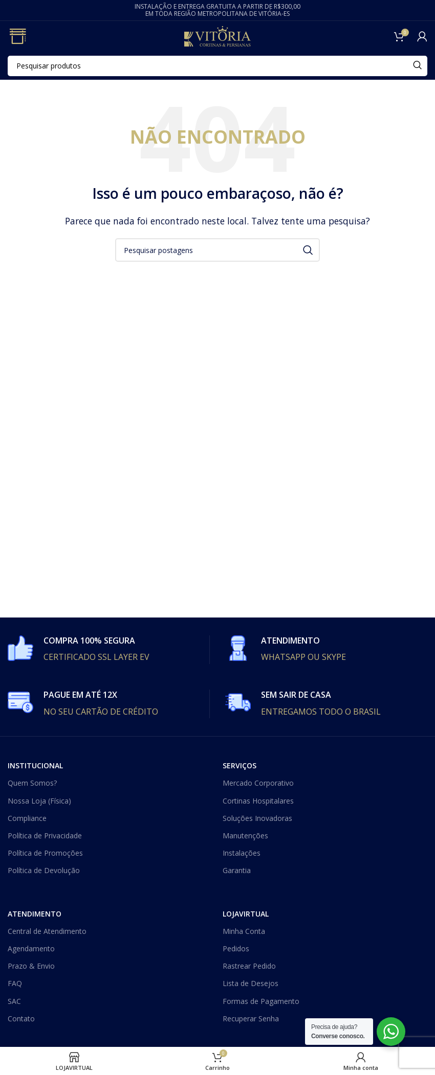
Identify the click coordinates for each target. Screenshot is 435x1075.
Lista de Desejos (250, 983)
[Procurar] (217, 66)
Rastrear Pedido (249, 966)
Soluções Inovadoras (257, 818)
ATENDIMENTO (34, 914)
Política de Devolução (44, 870)
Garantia (237, 870)
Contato (21, 1018)
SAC (14, 1001)
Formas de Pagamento (261, 1001)
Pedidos (236, 948)
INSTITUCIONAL (35, 765)
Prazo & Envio (31, 966)
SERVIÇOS (239, 765)
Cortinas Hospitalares (258, 801)
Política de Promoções (45, 853)
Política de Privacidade (45, 835)
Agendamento (31, 948)
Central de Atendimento (47, 931)
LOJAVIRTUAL (246, 914)
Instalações (241, 853)
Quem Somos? (32, 783)
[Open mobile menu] (17, 36)
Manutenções (245, 835)
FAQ (15, 983)
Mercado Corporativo (258, 783)
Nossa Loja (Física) (39, 801)
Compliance (27, 818)
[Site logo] (217, 35)
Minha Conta (244, 931)
